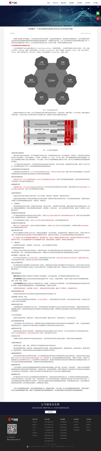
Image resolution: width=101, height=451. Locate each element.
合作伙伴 (87, 2)
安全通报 (76, 422)
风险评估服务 (63, 424)
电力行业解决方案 (49, 424)
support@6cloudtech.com (13, 439)
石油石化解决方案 (49, 427)
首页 (48, 2)
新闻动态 (88, 424)
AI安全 (34, 430)
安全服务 (71, 2)
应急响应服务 (63, 435)
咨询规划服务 (63, 422)
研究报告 (76, 424)
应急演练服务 (63, 438)
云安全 (34, 427)
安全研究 (79, 2)
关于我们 (95, 2)
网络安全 (34, 424)
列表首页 (12, 33)
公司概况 (88, 422)
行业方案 (47, 419)
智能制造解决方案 (49, 435)
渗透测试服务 (63, 427)
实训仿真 (34, 435)
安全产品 (55, 2)
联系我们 (88, 430)
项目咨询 (50, 412)
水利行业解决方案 (49, 432)
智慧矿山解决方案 (49, 438)
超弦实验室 (76, 427)
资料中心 (88, 427)
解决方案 (63, 2)
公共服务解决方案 (49, 430)
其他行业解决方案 (49, 441)
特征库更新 (76, 430)
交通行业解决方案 (49, 422)
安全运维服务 (63, 432)
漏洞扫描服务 (63, 430)
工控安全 (34, 422)
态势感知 (34, 432)
